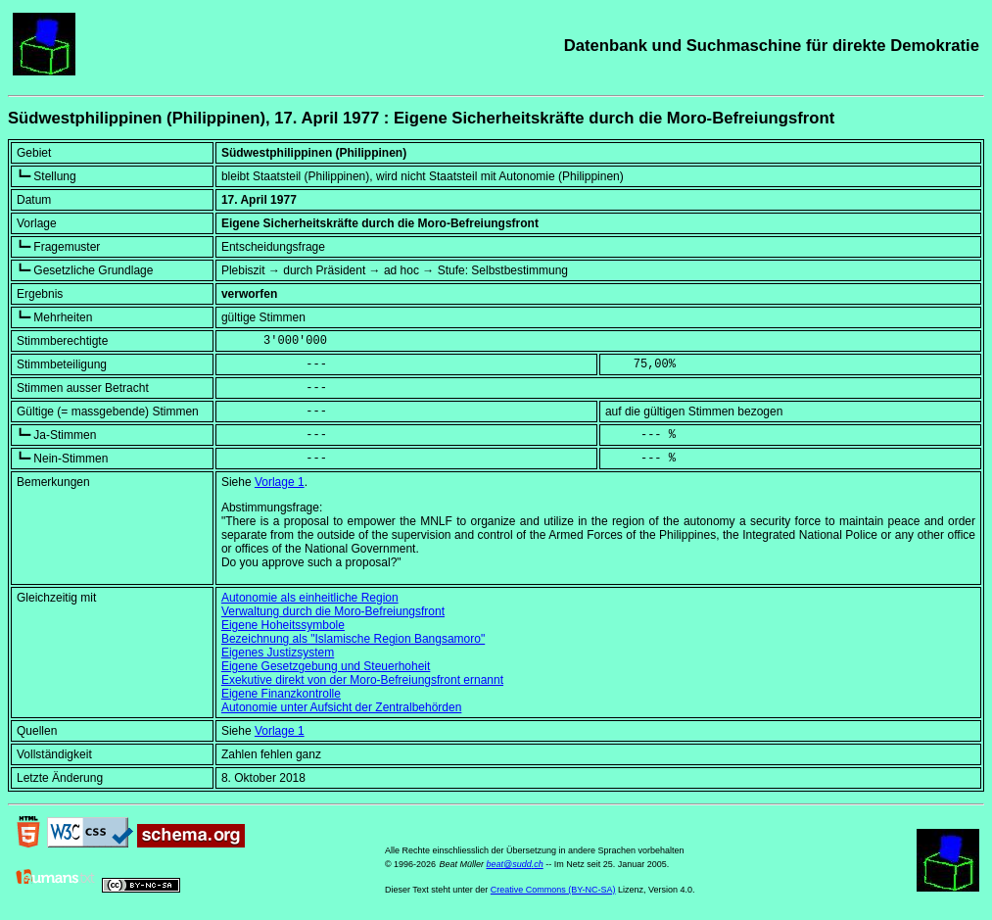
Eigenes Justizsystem (277, 652)
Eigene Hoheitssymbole (283, 625)
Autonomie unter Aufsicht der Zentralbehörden (341, 707)
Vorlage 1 (280, 482)
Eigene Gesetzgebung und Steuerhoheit (326, 666)
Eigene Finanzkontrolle (281, 694)
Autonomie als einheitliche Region (310, 598)
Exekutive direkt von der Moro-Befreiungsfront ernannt (362, 680)
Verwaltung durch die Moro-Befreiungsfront (333, 611)
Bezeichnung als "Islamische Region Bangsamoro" (353, 639)
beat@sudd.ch (514, 864)
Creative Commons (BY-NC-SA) (553, 890)
